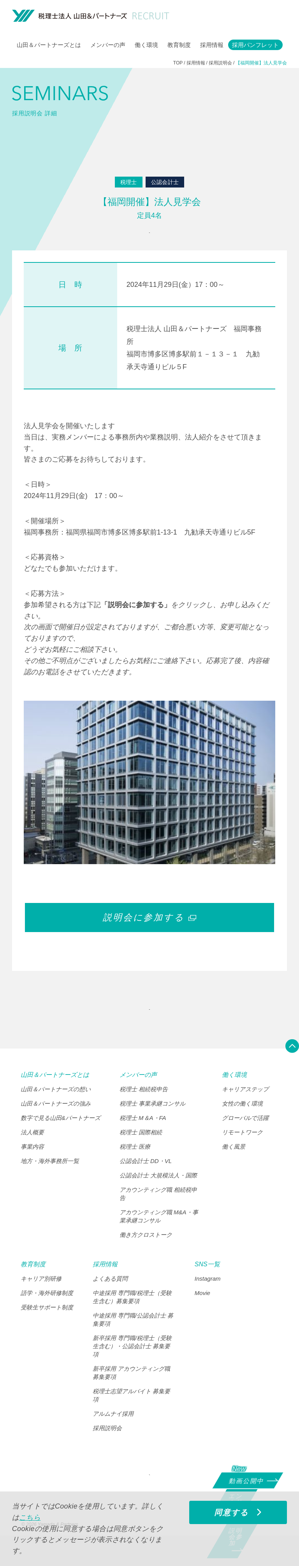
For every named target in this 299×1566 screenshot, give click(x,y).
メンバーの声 (107, 45)
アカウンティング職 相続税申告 (158, 1214)
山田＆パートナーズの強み (56, 1123)
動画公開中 (249, 1480)
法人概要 (32, 1152)
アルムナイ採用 (113, 1434)
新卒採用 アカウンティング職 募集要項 (131, 1392)
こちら (29, 1517)
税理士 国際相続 (141, 1152)
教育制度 (179, 45)
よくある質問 (110, 1298)
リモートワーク (242, 1152)
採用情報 (211, 45)
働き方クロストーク (146, 1255)
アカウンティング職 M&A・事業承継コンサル (159, 1236)
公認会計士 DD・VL (146, 1181)
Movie (202, 1313)
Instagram (208, 1298)
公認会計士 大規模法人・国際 (158, 1195)
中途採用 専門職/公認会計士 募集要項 (133, 1339)
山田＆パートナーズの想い (56, 1109)
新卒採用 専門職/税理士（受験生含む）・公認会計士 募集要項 (132, 1366)
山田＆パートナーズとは (49, 45)
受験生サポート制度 (47, 1327)
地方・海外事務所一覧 (50, 1181)
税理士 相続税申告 (144, 1109)
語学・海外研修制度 (47, 1313)
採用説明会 (107, 1448)
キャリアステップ (245, 1109)
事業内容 (32, 1166)
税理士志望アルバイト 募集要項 (131, 1415)
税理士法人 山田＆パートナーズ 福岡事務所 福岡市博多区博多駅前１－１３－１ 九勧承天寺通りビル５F (194, 357)
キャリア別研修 (41, 1298)
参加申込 (147, 237)
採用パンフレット (255, 45)
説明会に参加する (149, 927)
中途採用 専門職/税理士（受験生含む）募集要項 (132, 1317)
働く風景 (233, 1166)
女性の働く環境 (242, 1123)
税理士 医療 (135, 1166)
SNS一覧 (207, 1284)
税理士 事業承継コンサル (152, 1123)
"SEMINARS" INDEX (147, 1024)
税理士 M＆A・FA (143, 1138)
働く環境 (146, 45)
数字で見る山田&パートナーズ (60, 1138)
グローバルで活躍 (245, 1138)
